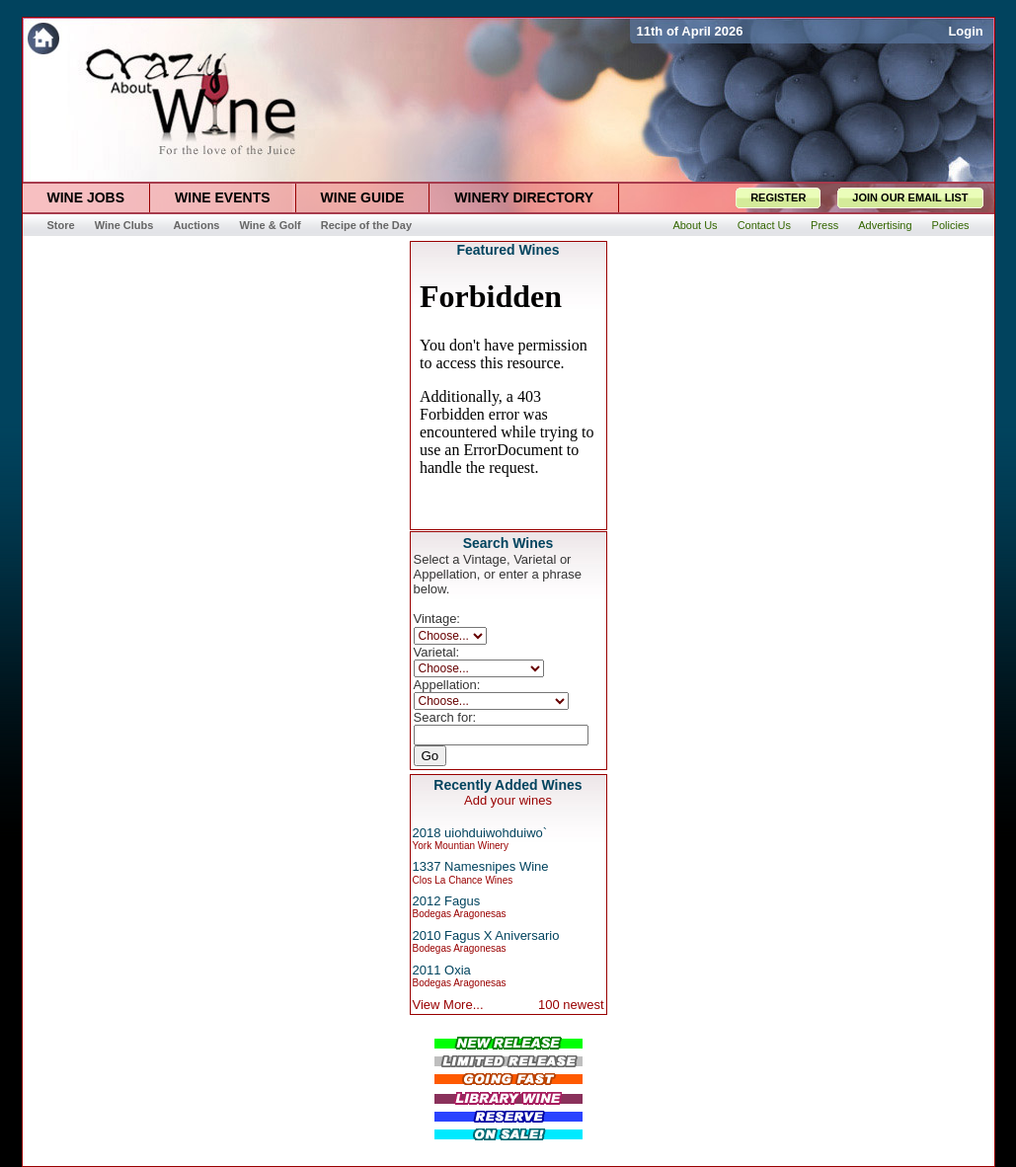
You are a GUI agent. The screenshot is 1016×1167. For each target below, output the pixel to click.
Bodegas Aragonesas (460, 913)
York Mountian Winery (460, 845)
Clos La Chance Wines (463, 880)
